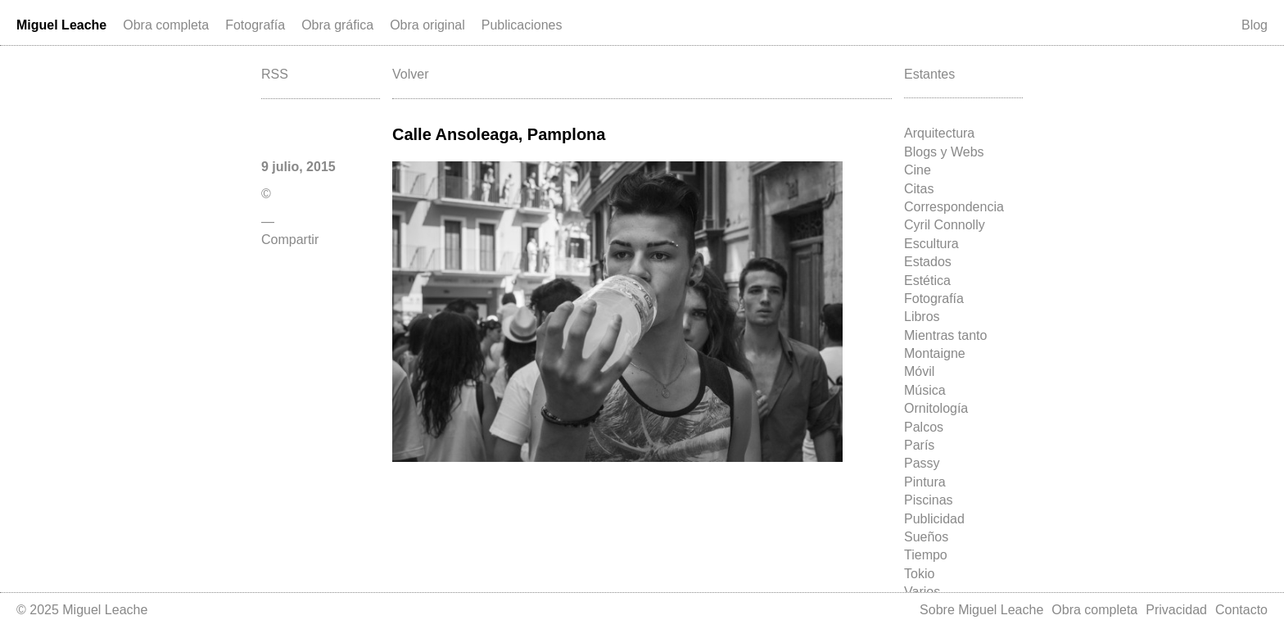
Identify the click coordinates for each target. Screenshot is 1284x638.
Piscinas (928, 500)
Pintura (925, 482)
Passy (922, 463)
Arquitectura (939, 133)
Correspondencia (954, 207)
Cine (917, 170)
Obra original (427, 25)
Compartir (290, 240)
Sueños (926, 537)
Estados (928, 262)
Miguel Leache (61, 25)
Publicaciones (522, 25)
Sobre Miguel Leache (981, 610)
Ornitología (936, 408)
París (919, 445)
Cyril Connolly (944, 225)
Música (925, 390)
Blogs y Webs (944, 152)
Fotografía (255, 25)
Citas (919, 189)
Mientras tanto (945, 335)
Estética (927, 280)
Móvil (919, 371)
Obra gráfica (337, 25)
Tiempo (925, 555)
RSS (274, 74)
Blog (1254, 25)
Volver (410, 74)
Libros (922, 317)
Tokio (919, 574)
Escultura (931, 244)
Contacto (1241, 610)
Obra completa (166, 25)
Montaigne (934, 353)
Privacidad (1176, 610)
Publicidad (934, 519)
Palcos (923, 427)
